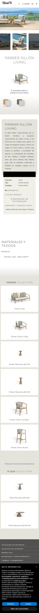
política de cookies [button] (20, 580)
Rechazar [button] (10, 604)
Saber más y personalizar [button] (19, 609)
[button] (36, 566)
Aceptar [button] (28, 604)
